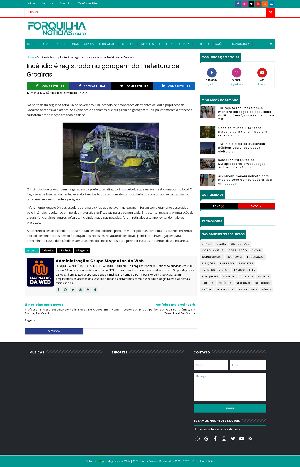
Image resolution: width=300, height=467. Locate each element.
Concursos (240, 244)
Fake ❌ (219, 206)
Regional (71, 44)
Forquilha (50, 44)
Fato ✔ (256, 206)
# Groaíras (48, 250)
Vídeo (266, 289)
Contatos (47, 3)
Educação (107, 44)
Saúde (220, 44)
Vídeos (32, 53)
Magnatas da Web (118, 461)
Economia (234, 257)
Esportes (146, 44)
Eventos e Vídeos (215, 270)
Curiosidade (212, 257)
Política (166, 44)
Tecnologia (239, 44)
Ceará (89, 44)
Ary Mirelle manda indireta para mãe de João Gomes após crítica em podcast (245, 179)
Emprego (127, 44)
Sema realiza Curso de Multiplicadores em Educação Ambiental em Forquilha (242, 163)
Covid (256, 250)
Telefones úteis (88, 3)
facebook (54, 331)
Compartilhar (50, 86)
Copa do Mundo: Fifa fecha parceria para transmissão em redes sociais (242, 131)
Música (263, 276)
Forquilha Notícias (203, 461)
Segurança (225, 289)
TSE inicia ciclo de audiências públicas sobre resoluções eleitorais (242, 147)
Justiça (247, 276)
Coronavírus (213, 250)
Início (31, 3)
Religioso (202, 44)
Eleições (208, 263)
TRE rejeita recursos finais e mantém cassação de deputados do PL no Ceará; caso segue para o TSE (246, 113)
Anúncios (66, 3)
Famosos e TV (244, 270)
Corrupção (237, 250)
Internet (229, 276)
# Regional (82, 250)
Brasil (207, 244)
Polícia (184, 44)
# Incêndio (65, 250)
